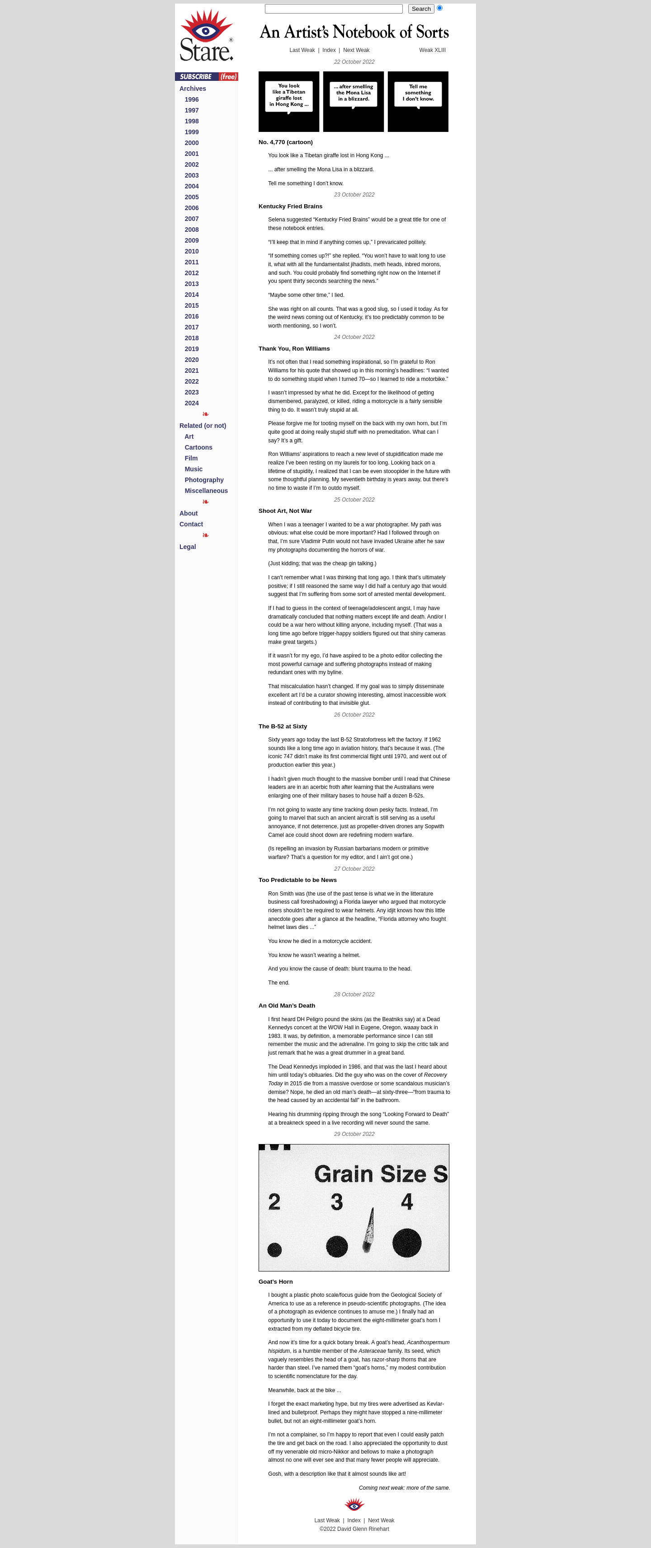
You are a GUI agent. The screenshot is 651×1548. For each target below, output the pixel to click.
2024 (189, 403)
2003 (189, 175)
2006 (189, 207)
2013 (189, 283)
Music (191, 469)
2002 (189, 164)
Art (186, 436)
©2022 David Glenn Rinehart (354, 1529)
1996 (189, 99)
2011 (189, 262)
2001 (189, 153)
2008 (189, 229)
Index (328, 50)
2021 (189, 370)
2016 (189, 316)
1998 (189, 121)
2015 (189, 305)
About (188, 513)
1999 (189, 132)
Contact (191, 524)
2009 (189, 240)
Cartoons (195, 447)
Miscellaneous (203, 490)
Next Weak (356, 50)
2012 (189, 273)
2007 (189, 218)
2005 (189, 197)
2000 (189, 142)
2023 (189, 392)
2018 (189, 338)
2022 (189, 381)
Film (188, 458)
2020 (189, 359)
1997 (189, 110)
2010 (189, 251)
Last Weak (302, 50)
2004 (189, 186)
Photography (201, 479)
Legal (187, 546)
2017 (189, 327)
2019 (189, 348)
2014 (189, 294)
